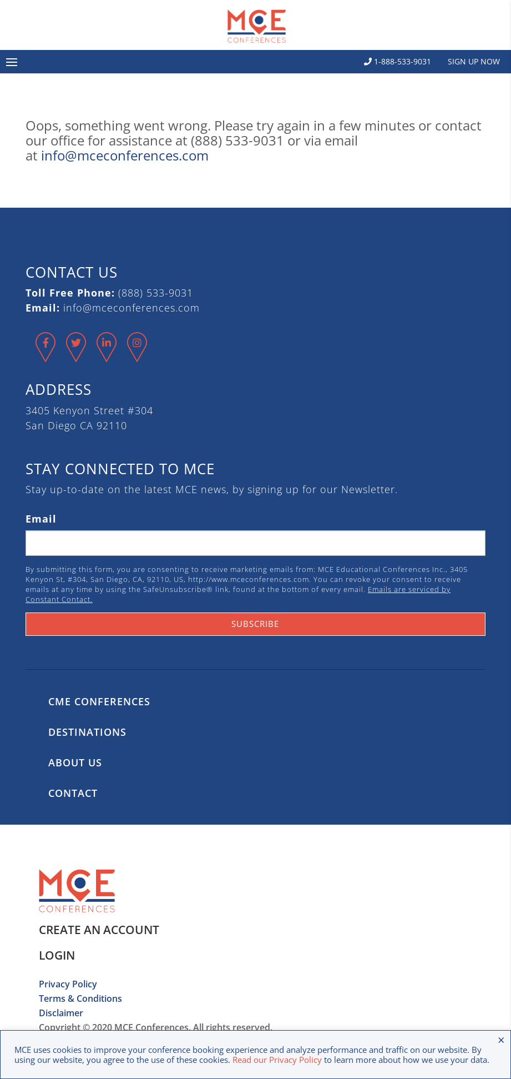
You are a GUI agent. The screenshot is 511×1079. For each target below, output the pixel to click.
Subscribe (255, 623)
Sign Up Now (474, 61)
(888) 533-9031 (155, 292)
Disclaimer (61, 1013)
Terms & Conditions (80, 998)
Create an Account (99, 929)
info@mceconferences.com (125, 155)
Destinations (87, 732)
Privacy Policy (68, 984)
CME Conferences (99, 701)
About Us (75, 762)
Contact (73, 793)
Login (57, 955)
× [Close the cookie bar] (501, 1039)
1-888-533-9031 (397, 61)
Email (41, 519)
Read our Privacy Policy (277, 1059)
